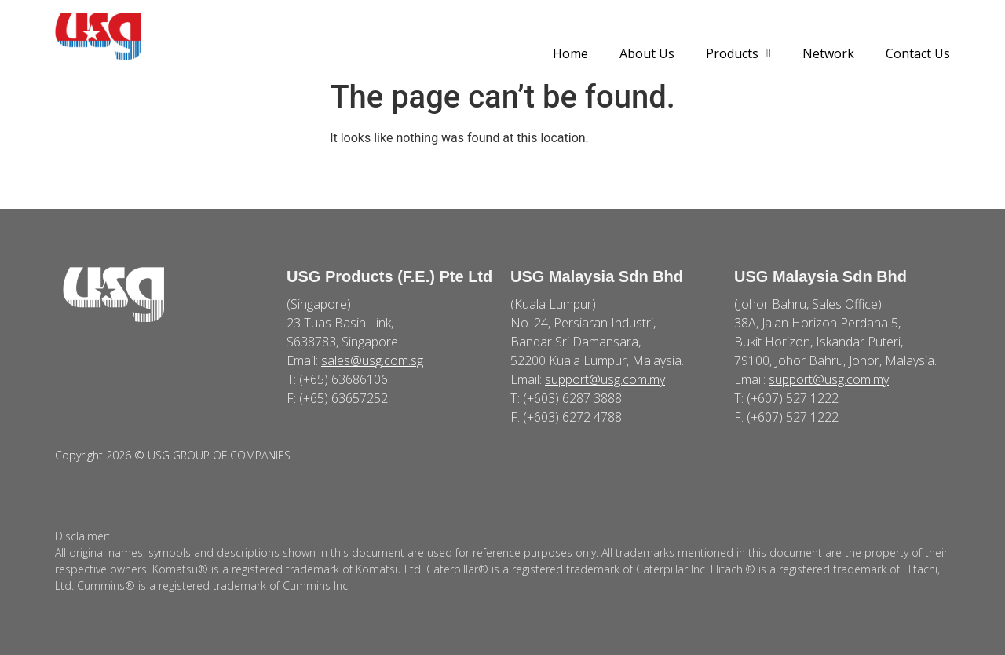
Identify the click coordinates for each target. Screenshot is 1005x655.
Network (828, 53)
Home (570, 53)
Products (738, 53)
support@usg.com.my (605, 379)
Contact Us (918, 53)
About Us (646, 53)
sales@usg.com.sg (372, 360)
